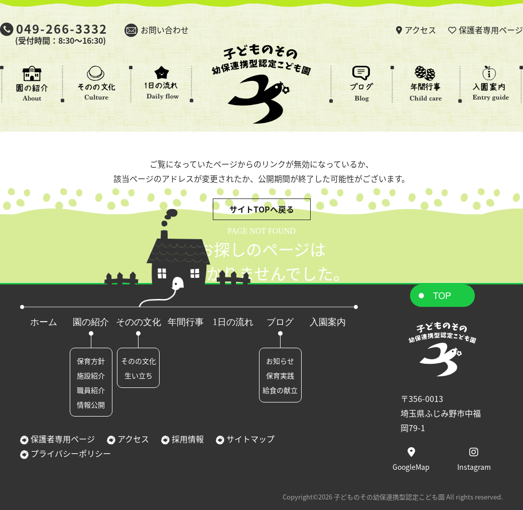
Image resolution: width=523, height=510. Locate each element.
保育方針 (91, 361)
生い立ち (138, 375)
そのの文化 (138, 322)
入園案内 (328, 322)
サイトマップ (249, 439)
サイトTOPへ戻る (261, 209)
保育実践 (280, 375)
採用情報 (187, 439)
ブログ (280, 322)
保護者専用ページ (491, 30)
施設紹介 (91, 375)
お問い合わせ (165, 30)
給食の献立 (280, 390)
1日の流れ (233, 322)
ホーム (43, 322)
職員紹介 (91, 390)
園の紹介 (91, 322)
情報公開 (91, 404)
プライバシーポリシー (70, 453)
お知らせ (280, 361)
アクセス (420, 30)
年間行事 (186, 322)
